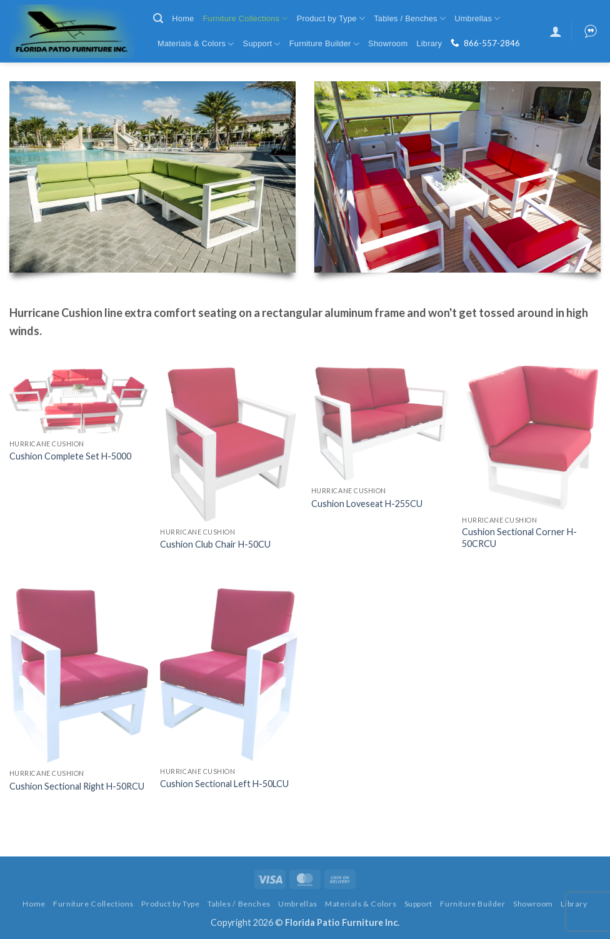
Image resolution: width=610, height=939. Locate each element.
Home (183, 18)
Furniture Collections (245, 18)
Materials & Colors (196, 44)
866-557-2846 (492, 43)
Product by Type (331, 18)
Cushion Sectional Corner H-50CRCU (519, 537)
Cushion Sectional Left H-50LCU (224, 783)
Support (262, 44)
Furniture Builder (324, 44)
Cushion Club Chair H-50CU (215, 544)
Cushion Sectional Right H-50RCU (76, 786)
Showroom (388, 43)
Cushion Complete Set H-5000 (70, 456)
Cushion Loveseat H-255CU (366, 503)
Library (429, 43)
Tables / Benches (410, 18)
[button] (158, 18)
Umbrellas (477, 18)
